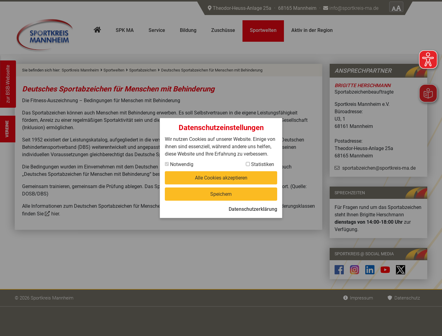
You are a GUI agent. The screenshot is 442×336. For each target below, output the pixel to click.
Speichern (221, 194)
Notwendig (179, 164)
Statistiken (260, 164)
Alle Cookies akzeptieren (221, 178)
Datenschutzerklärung (253, 209)
